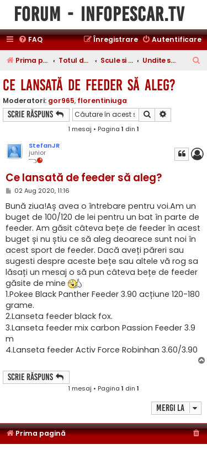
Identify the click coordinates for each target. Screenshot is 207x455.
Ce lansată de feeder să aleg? (89, 85)
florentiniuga (102, 100)
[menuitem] (30, 39)
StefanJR (44, 145)
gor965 (61, 100)
